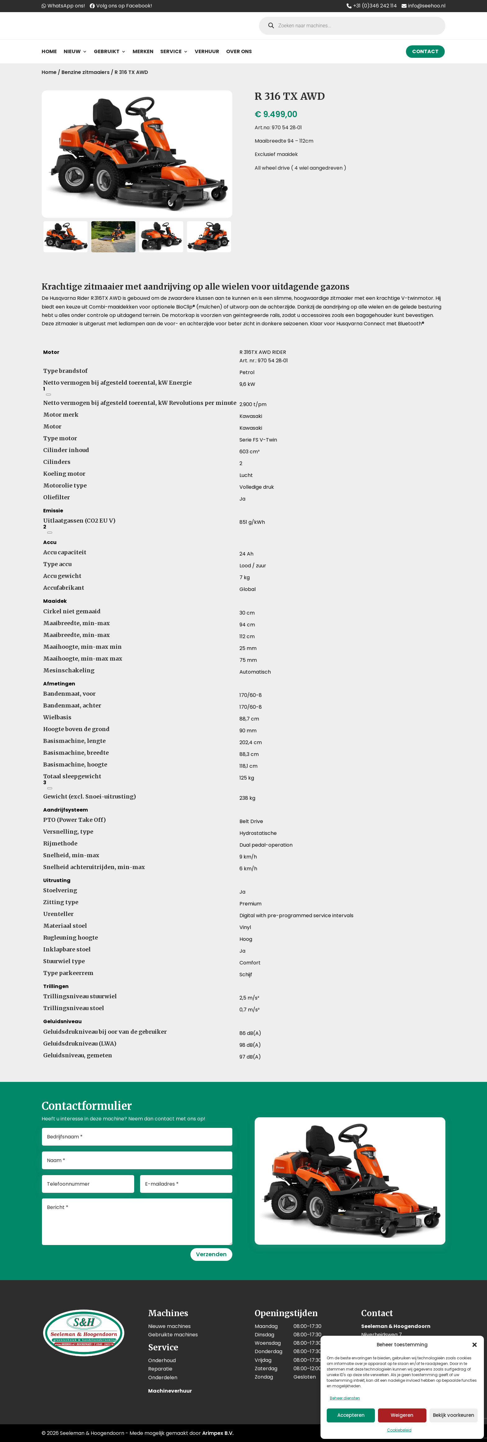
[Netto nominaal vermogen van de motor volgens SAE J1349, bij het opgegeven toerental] (48, 395)
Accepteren (351, 1415)
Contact (425, 51)
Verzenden (211, 1254)
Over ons (239, 51)
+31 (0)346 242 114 (375, 5)
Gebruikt (107, 51)
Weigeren (402, 1415)
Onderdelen (162, 1377)
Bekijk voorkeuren (453, 1415)
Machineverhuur (170, 1390)
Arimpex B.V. (218, 1433)
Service (171, 51)
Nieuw (72, 51)
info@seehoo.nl (426, 5)
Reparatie (160, 1368)
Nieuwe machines (169, 1326)
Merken (143, 51)
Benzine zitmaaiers (85, 72)
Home (49, 51)
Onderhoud (162, 1360)
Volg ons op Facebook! (124, 5)
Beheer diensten (345, 1398)
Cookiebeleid (399, 1430)
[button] (474, 1345)
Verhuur (207, 51)
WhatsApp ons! (66, 5)
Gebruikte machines (173, 1334)
